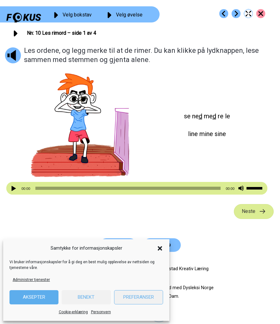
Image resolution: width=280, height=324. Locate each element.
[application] (136, 188)
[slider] (128, 188)
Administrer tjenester (31, 279)
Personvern (101, 312)
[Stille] (241, 188)
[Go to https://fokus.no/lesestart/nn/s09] (223, 13)
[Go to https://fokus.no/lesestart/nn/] (260, 13)
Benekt (86, 297)
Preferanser (138, 297)
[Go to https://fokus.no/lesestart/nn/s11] (236, 13)
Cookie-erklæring (73, 312)
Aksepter (34, 297)
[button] (160, 248)
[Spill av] (14, 188)
